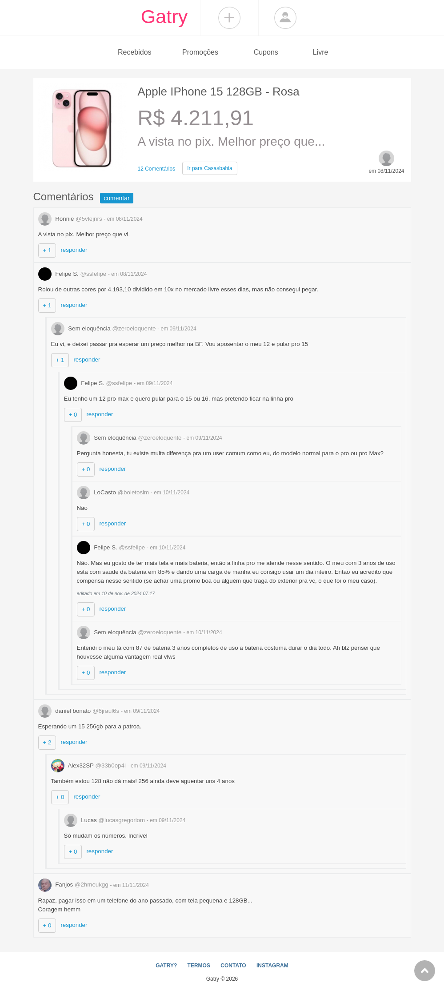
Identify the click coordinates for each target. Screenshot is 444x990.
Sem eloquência (104, 328)
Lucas (105, 820)
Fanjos (74, 884)
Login (285, 17)
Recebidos (135, 52)
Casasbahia (209, 168)
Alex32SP (89, 765)
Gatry (164, 16)
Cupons (266, 52)
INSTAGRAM (272, 965)
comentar (116, 198)
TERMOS (199, 965)
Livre (320, 52)
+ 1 (47, 250)
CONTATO (233, 965)
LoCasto (114, 492)
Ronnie (71, 218)
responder (73, 250)
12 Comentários (157, 169)
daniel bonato (79, 711)
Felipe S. (73, 273)
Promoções (200, 52)
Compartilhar (229, 17)
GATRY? (166, 965)
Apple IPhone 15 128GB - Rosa (219, 91)
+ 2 (47, 742)
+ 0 (73, 414)
